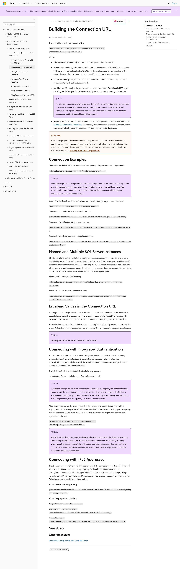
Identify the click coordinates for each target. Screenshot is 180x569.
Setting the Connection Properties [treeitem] (19, 73)
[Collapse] (34, 19)
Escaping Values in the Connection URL (160, 34)
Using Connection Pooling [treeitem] (19, 90)
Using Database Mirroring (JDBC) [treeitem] (22, 95)
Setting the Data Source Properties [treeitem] (19, 80)
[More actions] (129, 21)
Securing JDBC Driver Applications (85, 150)
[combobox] (19, 24)
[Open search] (168, 3)
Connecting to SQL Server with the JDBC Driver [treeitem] (21, 61)
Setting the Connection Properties (67, 124)
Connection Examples (154, 25)
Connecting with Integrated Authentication (156, 38)
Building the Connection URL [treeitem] (21, 67)
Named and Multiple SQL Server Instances (158, 30)
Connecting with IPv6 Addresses (158, 42)
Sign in (174, 3)
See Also (149, 45)
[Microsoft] (4, 3)
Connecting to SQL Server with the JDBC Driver (72, 21)
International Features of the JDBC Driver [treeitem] (21, 156)
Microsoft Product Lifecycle (69, 11)
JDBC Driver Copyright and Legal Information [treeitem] (21, 172)
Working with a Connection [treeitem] (20, 86)
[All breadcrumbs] (51, 21)
